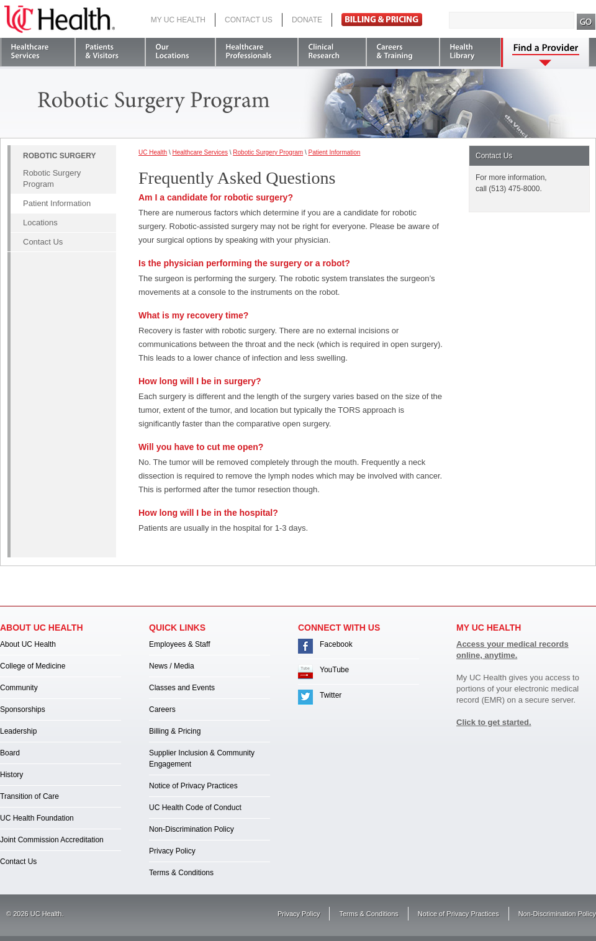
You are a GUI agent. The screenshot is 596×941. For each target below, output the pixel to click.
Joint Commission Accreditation (52, 839)
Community (19, 687)
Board (10, 753)
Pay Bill (381, 19)
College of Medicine (32, 666)
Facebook (336, 644)
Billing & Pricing (175, 731)
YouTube (334, 669)
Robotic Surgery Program (52, 178)
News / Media (171, 666)
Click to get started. (493, 722)
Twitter (330, 695)
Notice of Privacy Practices (193, 785)
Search (586, 22)
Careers (162, 709)
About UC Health (28, 644)
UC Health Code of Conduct (195, 807)
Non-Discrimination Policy (191, 829)
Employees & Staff (179, 644)
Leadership (18, 731)
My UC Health (178, 20)
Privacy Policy (172, 851)
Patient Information (57, 203)
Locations (40, 222)
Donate (307, 20)
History (11, 774)
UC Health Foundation (37, 818)
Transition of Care (29, 796)
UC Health (59, 19)
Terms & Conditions (181, 872)
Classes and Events (182, 687)
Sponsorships (22, 709)
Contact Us (249, 20)
